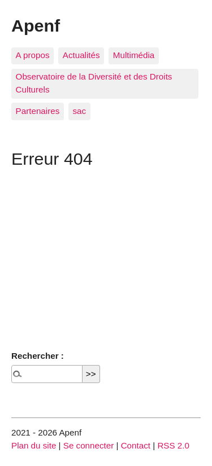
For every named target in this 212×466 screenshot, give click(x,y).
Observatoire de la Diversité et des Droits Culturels (94, 83)
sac (79, 111)
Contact (135, 445)
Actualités (81, 55)
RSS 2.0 (173, 445)
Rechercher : (37, 356)
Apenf (35, 25)
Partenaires (38, 111)
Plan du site (33, 445)
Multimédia (133, 55)
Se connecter (88, 445)
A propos (33, 55)
